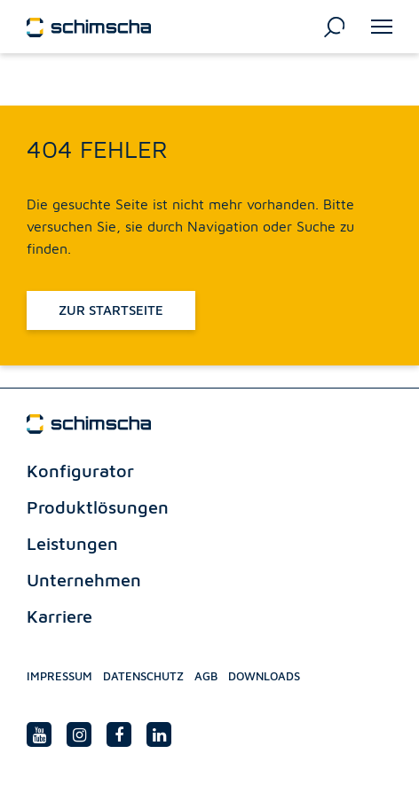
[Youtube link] (39, 734)
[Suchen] (334, 26)
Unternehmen (84, 579)
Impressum (59, 676)
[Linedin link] (158, 734)
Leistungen (72, 543)
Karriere (59, 616)
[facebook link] (119, 734)
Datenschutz (143, 676)
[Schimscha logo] (89, 26)
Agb (205, 676)
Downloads (264, 676)
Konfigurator (80, 470)
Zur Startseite (111, 310)
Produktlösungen (98, 507)
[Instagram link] (79, 734)
